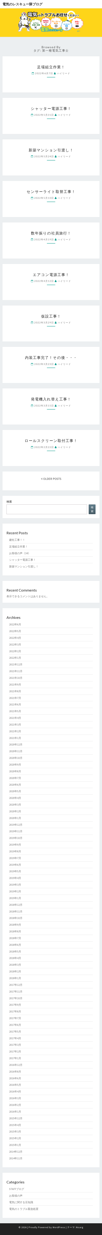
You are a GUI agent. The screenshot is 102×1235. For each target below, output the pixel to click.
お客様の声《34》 (19, 553)
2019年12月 (15, 824)
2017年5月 (15, 1031)
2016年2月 (15, 1105)
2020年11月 (15, 751)
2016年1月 (15, 1111)
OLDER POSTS (51, 479)
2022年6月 (15, 624)
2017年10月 (15, 998)
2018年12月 (15, 904)
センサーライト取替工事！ (51, 191)
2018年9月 (15, 924)
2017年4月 (15, 1038)
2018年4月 (15, 958)
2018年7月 (15, 938)
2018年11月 (15, 911)
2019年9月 (15, 844)
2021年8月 (15, 691)
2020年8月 (15, 771)
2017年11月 (15, 991)
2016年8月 (15, 1071)
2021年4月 (15, 717)
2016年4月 (15, 1091)
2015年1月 (15, 1145)
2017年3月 (15, 1044)
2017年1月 (15, 1058)
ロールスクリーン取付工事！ (51, 440)
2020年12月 (15, 744)
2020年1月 (15, 818)
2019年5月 (15, 871)
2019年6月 (15, 864)
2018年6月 (15, 944)
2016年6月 (15, 1078)
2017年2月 (15, 1051)
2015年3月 (15, 1131)
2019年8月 (15, 851)
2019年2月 (15, 891)
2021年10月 (15, 677)
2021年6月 (15, 704)
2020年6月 (15, 784)
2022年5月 (15, 631)
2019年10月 (15, 838)
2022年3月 (15, 644)
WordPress (59, 1227)
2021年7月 (15, 698)
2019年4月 (15, 878)
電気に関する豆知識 (21, 1202)
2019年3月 (15, 884)
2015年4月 (15, 1125)
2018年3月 (15, 964)
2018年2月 (15, 971)
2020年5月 (15, 791)
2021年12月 (15, 664)
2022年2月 (15, 651)
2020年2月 (15, 811)
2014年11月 (15, 1158)
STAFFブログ (16, 1189)
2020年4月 (15, 798)
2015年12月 (15, 1118)
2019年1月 (15, 898)
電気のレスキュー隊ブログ (22, 4)
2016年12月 (15, 1065)
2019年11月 (15, 831)
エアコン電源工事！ (51, 274)
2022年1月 (15, 657)
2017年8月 (15, 1011)
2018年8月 (15, 931)
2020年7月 (15, 778)
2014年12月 (15, 1151)
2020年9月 (15, 764)
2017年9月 (15, 1004)
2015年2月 (15, 1138)
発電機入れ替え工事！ (51, 399)
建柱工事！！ (17, 539)
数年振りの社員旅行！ (51, 233)
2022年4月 (15, 637)
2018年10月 (15, 918)
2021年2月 (15, 731)
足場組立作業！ (51, 67)
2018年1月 (15, 978)
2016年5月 (15, 1084)
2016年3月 (15, 1098)
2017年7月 (15, 1018)
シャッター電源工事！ (51, 108)
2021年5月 (15, 711)
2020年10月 (15, 758)
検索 (9, 501)
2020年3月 (15, 804)
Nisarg (79, 1227)
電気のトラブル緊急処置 (23, 1209)
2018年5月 (15, 951)
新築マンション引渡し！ (51, 150)
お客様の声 (15, 1195)
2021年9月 (15, 684)
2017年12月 (15, 984)
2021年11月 (15, 671)
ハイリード (63, 73)
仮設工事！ (51, 316)
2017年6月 (15, 1024)
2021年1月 (15, 738)
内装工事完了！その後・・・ (51, 357)
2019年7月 (15, 858)
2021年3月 (15, 724)
